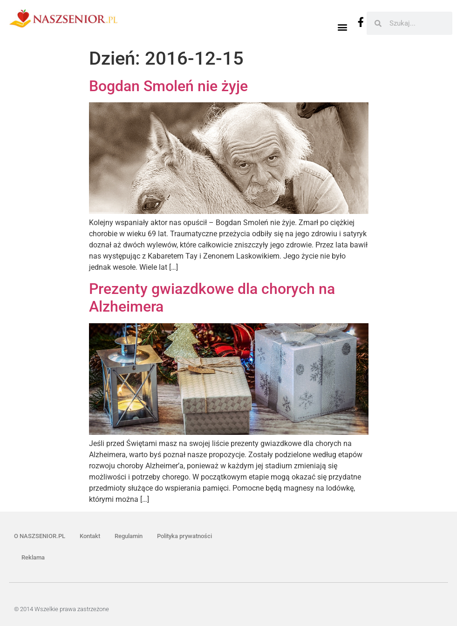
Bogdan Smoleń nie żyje (168, 86)
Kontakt (90, 536)
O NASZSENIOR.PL (39, 536)
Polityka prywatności (184, 536)
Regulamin (129, 536)
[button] (342, 26)
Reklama (33, 557)
